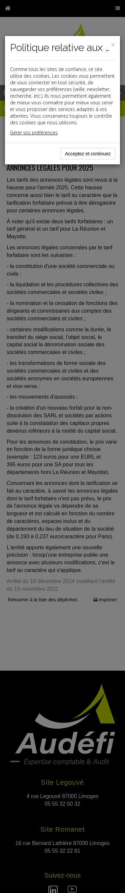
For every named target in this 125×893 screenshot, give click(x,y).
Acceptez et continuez (88, 153)
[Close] (113, 44)
